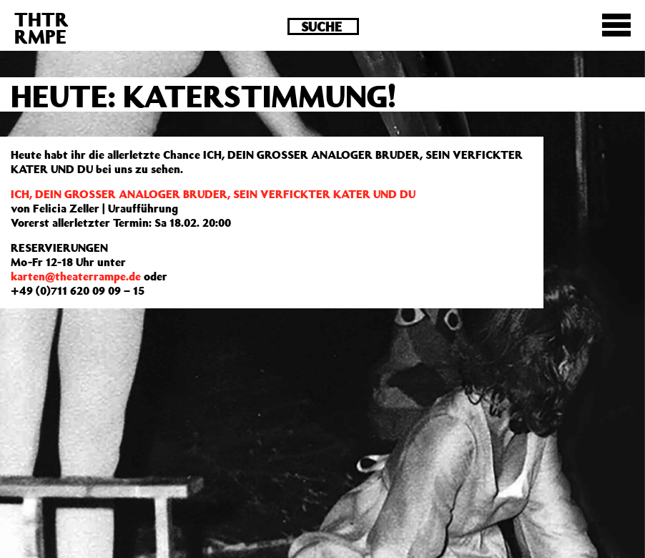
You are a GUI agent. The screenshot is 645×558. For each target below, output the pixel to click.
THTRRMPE (41, 27)
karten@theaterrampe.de (76, 276)
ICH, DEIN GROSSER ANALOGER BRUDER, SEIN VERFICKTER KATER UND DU (213, 194)
